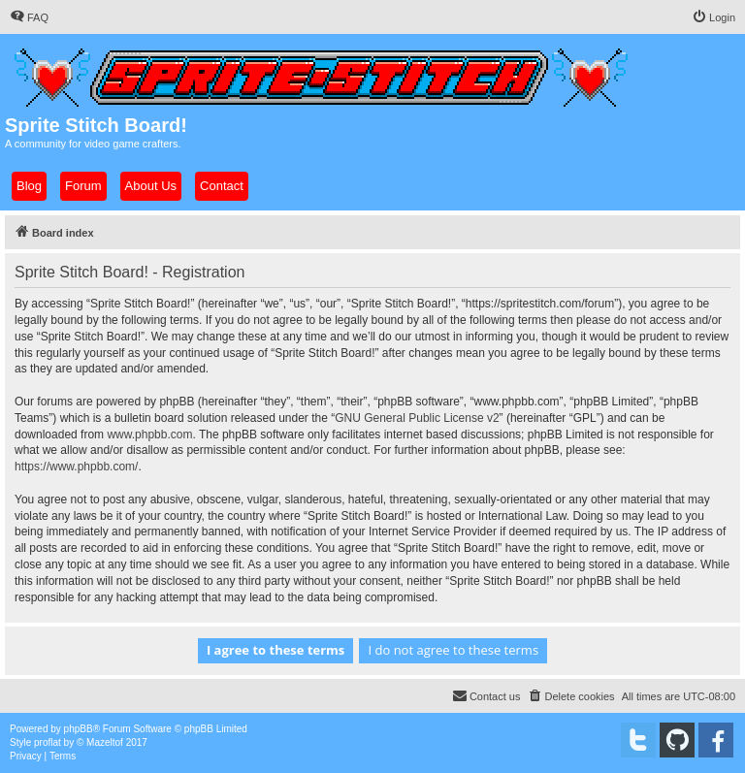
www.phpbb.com (149, 434)
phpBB (78, 729)
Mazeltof (104, 742)
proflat (47, 742)
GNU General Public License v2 (417, 418)
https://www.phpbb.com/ (76, 466)
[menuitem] (29, 17)
